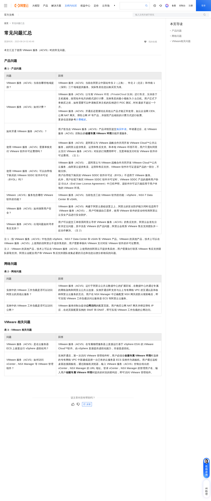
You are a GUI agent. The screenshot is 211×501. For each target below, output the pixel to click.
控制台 (182, 5)
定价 (96, 5)
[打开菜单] (5, 5)
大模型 (36, 5)
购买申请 (122, 129)
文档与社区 (71, 5)
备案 (174, 5)
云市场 (106, 5)
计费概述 (81, 119)
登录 (203, 5)
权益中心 (85, 5)
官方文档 (9, 14)
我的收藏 (153, 41)
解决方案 (56, 5)
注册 (191, 5)
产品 (45, 5)
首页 (6, 23)
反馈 (87, 404)
